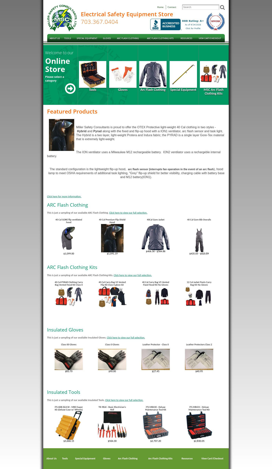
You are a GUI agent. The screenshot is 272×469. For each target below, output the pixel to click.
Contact (172, 7)
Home (160, 7)
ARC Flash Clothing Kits (72, 267)
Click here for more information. (64, 196)
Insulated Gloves (65, 329)
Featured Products (72, 111)
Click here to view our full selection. (128, 212)
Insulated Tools (63, 392)
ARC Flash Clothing (67, 205)
